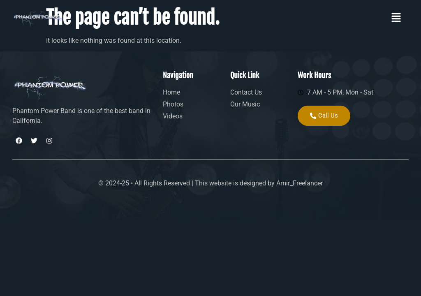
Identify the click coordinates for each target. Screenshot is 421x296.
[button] (396, 18)
